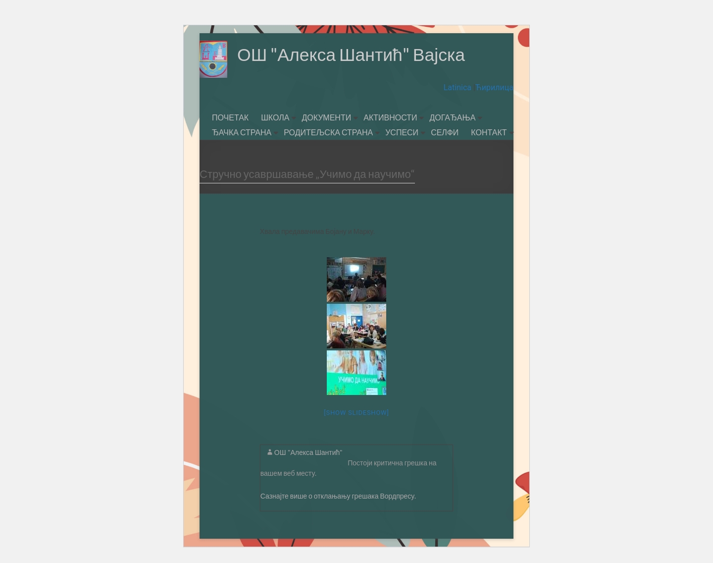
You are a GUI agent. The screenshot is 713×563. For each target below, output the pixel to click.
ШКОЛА (275, 117)
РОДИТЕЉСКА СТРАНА (328, 132)
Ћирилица (494, 87)
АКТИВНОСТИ (390, 117)
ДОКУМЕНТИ (326, 117)
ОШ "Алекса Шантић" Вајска (352, 54)
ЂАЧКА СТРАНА (241, 132)
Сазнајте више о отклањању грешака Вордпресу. (338, 496)
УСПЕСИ (401, 132)
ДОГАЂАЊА (452, 117)
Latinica (458, 87)
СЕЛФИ (444, 132)
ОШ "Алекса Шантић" (308, 452)
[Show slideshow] (356, 412)
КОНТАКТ (489, 132)
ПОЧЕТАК (230, 117)
